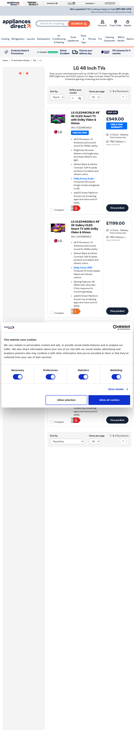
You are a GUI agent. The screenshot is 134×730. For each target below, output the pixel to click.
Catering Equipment (109, 39)
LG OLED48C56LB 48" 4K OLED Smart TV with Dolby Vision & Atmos (85, 118)
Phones (92, 39)
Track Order (115, 23)
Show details (116, 389)
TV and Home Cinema (20, 60)
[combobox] (63, 23)
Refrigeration (18, 39)
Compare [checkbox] (59, 209)
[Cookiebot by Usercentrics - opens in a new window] (115, 327)
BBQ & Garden (121, 39)
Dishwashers (43, 39)
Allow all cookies (109, 399)
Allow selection (66, 399)
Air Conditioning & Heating (58, 39)
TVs (100, 39)
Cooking (5, 39)
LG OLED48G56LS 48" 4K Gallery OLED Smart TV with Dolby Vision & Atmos (85, 227)
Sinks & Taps (83, 39)
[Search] (79, 24)
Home (5, 60)
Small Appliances (73, 39)
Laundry (31, 39)
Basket (127, 23)
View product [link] (117, 207)
